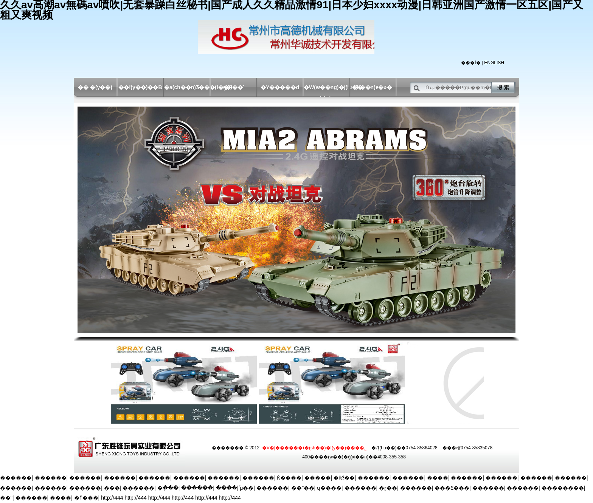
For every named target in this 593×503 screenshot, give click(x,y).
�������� (563, 488)
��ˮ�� (302, 488)
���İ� (470, 62)
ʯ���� (329, 488)
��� (112, 488)
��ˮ (6, 498)
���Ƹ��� (452, 488)
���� (437, 478)
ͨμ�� (246, 488)
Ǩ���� (289, 478)
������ (16, 478)
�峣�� (344, 478)
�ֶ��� (168, 488)
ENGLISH (494, 62)
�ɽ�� (388, 488)
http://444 (112, 498)
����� (317, 478)
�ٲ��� (86, 498)
